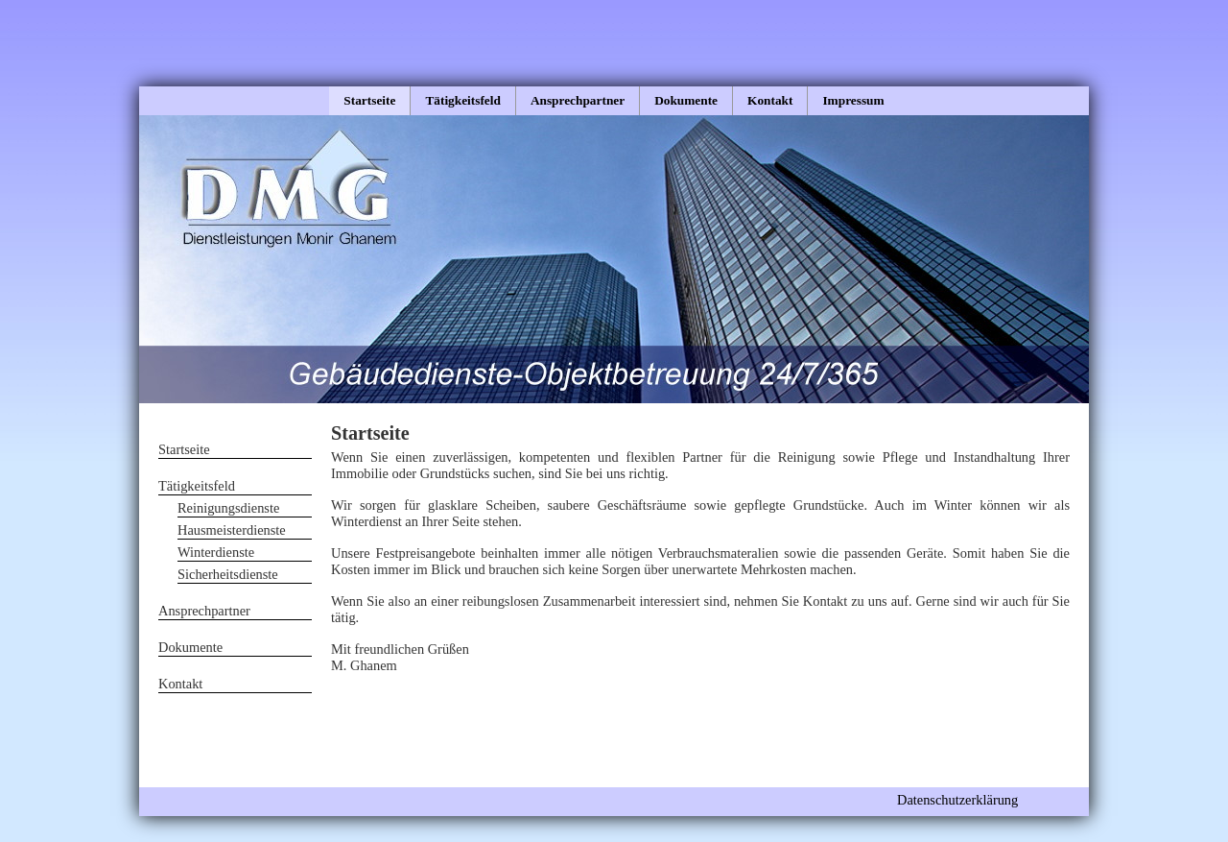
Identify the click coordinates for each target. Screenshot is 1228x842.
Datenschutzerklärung (957, 799)
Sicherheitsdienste (227, 574)
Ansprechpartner (578, 100)
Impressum (853, 100)
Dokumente (686, 100)
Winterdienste (215, 552)
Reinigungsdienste (228, 508)
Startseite (369, 100)
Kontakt (769, 100)
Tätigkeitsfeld (463, 100)
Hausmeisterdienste (231, 530)
